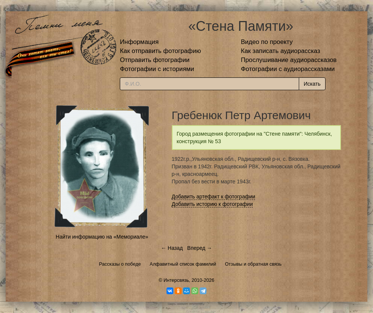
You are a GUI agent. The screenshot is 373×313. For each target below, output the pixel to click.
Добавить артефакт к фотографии (213, 197)
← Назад (172, 248)
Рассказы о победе (120, 264)
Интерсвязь (176, 280)
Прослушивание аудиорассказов (288, 60)
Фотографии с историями (157, 69)
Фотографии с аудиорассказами (288, 69)
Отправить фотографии (155, 60)
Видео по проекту (267, 41)
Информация (139, 41)
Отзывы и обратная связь (253, 264)
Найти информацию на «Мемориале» (102, 237)
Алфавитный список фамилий (183, 264)
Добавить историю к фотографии (212, 204)
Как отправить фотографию (160, 50)
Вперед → (199, 248)
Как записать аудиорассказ (280, 50)
